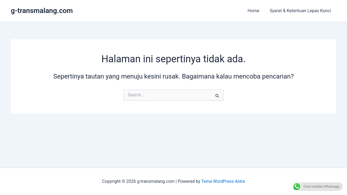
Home (256, 10)
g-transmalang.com (42, 10)
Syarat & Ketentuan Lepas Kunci (301, 10)
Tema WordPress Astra (223, 181)
